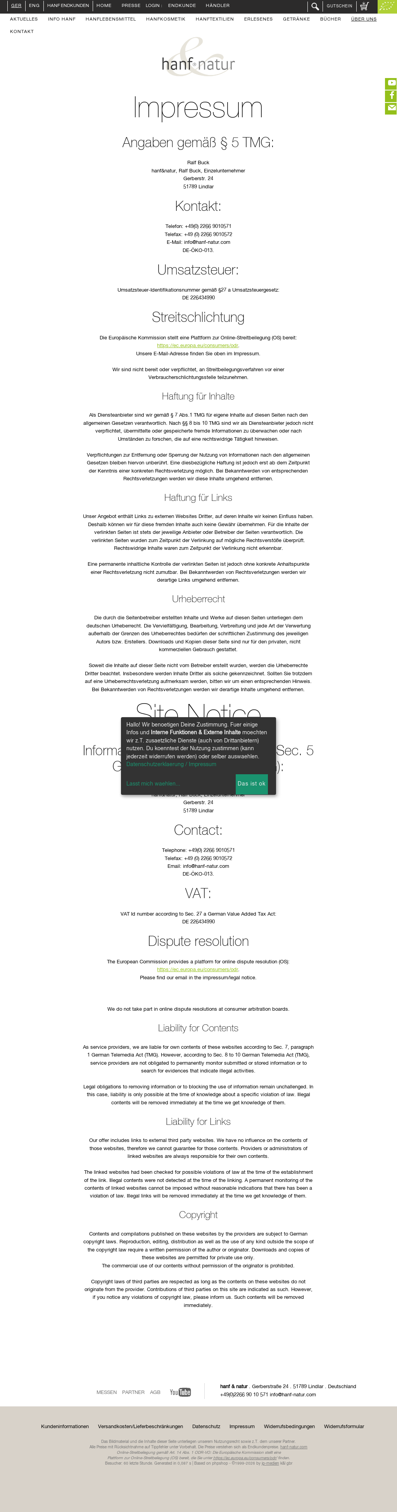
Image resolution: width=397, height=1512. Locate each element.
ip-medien (270, 1463)
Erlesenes (258, 20)
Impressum (242, 1426)
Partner (133, 1392)
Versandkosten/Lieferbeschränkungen (140, 1426)
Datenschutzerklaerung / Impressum (171, 764)
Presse (131, 6)
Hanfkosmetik (166, 20)
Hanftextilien (215, 20)
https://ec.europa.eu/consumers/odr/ (245, 1458)
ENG (34, 6)
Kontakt (22, 32)
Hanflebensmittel (111, 20)
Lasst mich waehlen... (153, 784)
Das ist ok (252, 784)
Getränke (296, 20)
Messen (107, 1392)
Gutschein (339, 6)
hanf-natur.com (293, 1447)
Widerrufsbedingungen (289, 1426)
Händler (218, 6)
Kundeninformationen (65, 1426)
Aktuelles (24, 20)
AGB (155, 1392)
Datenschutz (206, 1426)
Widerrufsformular (344, 1426)
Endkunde (182, 6)
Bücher (330, 20)
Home (104, 6)
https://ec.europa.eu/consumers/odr (197, 345)
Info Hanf (62, 20)
